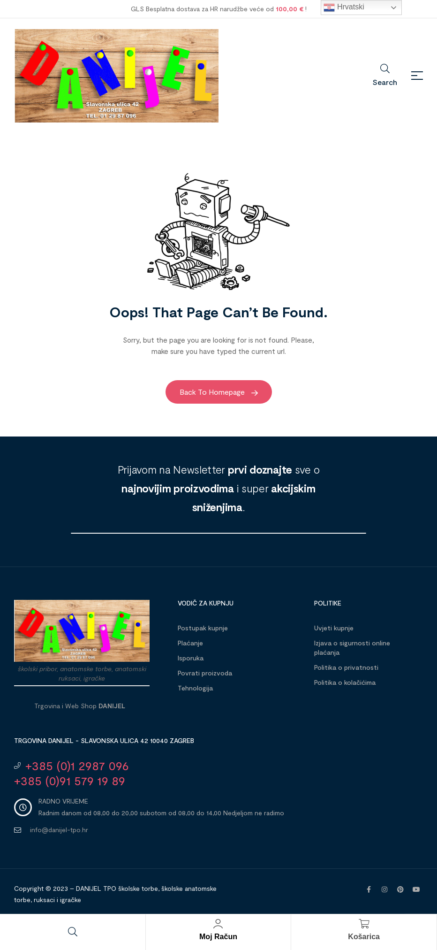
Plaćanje (190, 643)
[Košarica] (364, 923)
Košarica (364, 937)
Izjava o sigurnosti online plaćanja (352, 647)
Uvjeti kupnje (334, 628)
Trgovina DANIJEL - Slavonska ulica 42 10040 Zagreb (104, 740)
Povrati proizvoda (205, 673)
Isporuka (190, 658)
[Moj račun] (218, 923)
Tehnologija (195, 688)
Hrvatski (344, 7)
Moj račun (218, 937)
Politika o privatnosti (346, 667)
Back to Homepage (219, 391)
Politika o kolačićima (345, 682)
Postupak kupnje (203, 628)
